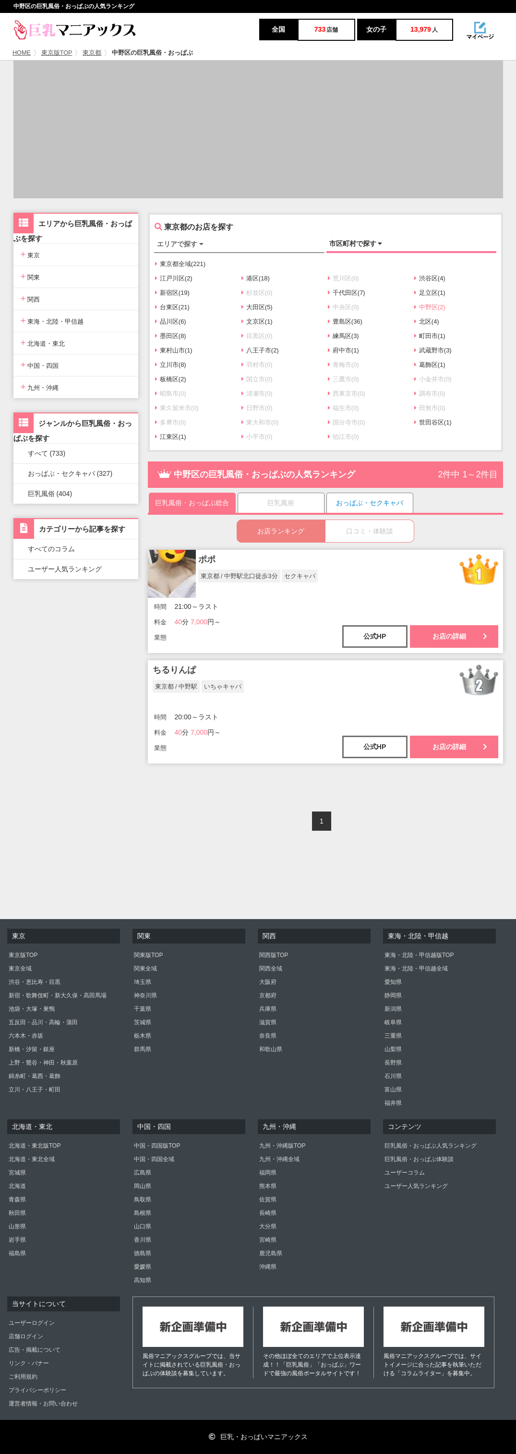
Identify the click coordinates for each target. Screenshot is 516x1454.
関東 (30, 276)
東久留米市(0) (177, 408)
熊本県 (267, 1186)
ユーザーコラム (404, 1172)
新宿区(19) (172, 292)
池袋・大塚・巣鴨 (32, 1009)
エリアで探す (180, 244)
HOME (21, 52)
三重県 (393, 1035)
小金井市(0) (433, 379)
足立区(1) (429, 292)
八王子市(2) (260, 350)
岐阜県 (393, 1022)
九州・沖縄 (40, 387)
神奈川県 (145, 995)
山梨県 (393, 1049)
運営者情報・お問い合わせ (43, 1403)
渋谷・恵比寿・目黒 (34, 982)
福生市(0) (343, 408)
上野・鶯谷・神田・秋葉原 (43, 1062)
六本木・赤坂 (26, 1035)
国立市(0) (257, 379)
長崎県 (267, 1213)
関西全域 (270, 968)
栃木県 (142, 1035)
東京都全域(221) (180, 263)
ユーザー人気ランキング (65, 569)
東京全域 (20, 968)
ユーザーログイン (32, 1323)
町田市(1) (429, 335)
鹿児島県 (270, 1253)
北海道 (17, 1186)
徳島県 (142, 1253)
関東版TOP (148, 955)
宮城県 (17, 1172)
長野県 (393, 1062)
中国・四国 (40, 365)
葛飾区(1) (429, 364)
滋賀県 (267, 1022)
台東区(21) (172, 307)
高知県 (142, 1280)
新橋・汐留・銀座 (32, 1049)
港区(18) (255, 278)
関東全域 (145, 968)
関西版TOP (273, 955)
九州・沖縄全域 (279, 1159)
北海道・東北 (43, 343)
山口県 (142, 1226)
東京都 (92, 52)
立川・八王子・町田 (34, 1089)
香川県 (142, 1239)
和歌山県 (270, 1049)
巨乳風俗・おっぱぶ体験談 (419, 1159)
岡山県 (142, 1186)
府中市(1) (343, 350)
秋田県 (17, 1213)
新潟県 (393, 1009)
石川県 (393, 1076)
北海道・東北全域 (32, 1159)
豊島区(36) (345, 321)
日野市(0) (257, 408)
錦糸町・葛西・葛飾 (34, 1076)
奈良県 (267, 1035)
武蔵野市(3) (433, 350)
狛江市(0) (343, 436)
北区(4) (426, 321)
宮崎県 (267, 1239)
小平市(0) (257, 436)
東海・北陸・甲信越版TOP (419, 955)
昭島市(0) (170, 393)
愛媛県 (142, 1266)
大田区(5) (257, 307)
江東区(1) (170, 436)
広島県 (142, 1172)
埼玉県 (142, 982)
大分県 (267, 1226)
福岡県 (267, 1172)
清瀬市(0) (257, 393)
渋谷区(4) (429, 278)
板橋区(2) (170, 379)
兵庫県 (267, 1009)
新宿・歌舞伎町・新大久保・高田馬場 (58, 995)
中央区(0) (343, 307)
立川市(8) (170, 364)
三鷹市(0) (343, 379)
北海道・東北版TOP (34, 1145)
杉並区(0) (257, 292)
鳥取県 (142, 1199)
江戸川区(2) (173, 278)
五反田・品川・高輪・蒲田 (43, 1022)
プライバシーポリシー (37, 1390)
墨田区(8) (170, 335)
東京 (30, 254)
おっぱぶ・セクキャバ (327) (70, 473)
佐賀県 (267, 1199)
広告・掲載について (34, 1349)
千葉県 (142, 1009)
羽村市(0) (257, 364)
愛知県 (393, 982)
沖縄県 (267, 1266)
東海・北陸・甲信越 (52, 320)
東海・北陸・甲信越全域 (416, 968)
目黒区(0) (257, 335)
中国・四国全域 (154, 1159)
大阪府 (267, 982)
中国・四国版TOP (157, 1145)
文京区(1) (257, 321)
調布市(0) (429, 393)
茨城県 (142, 1022)
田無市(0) (429, 408)
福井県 (393, 1103)
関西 (30, 298)
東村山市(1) (173, 350)
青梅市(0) (343, 364)
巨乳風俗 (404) (50, 493)
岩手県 (17, 1239)
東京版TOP (56, 52)
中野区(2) (429, 307)
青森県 (17, 1199)
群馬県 (142, 1049)
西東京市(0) (346, 393)
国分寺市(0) (346, 422)
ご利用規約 (23, 1376)
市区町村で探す (356, 243)
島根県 (142, 1213)
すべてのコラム (51, 549)
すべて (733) (47, 453)
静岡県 (393, 995)
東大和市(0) (260, 422)
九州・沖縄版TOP (282, 1145)
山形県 (17, 1226)
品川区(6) (170, 321)
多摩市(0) (170, 422)
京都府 (267, 995)
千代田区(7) (346, 292)
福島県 (17, 1253)
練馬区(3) (343, 335)
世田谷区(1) (433, 422)
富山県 (393, 1089)
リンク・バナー (29, 1363)
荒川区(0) (343, 278)
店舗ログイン (26, 1336)
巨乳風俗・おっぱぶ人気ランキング (430, 1145)
